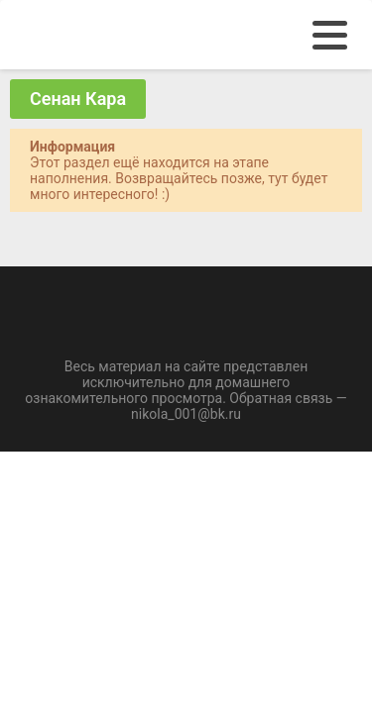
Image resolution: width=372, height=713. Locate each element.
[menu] (330, 35)
